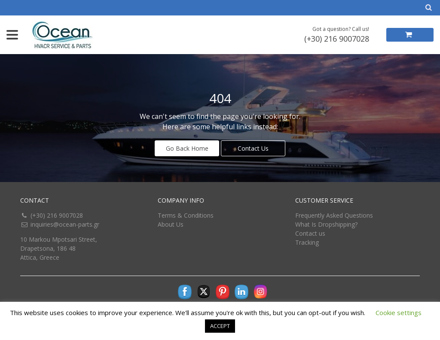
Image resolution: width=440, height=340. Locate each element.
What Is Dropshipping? (326, 224)
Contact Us (253, 148)
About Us (170, 224)
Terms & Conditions (186, 215)
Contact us (310, 233)
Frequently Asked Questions (334, 215)
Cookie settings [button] (399, 312)
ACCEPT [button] (220, 326)
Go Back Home (187, 148)
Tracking (307, 242)
